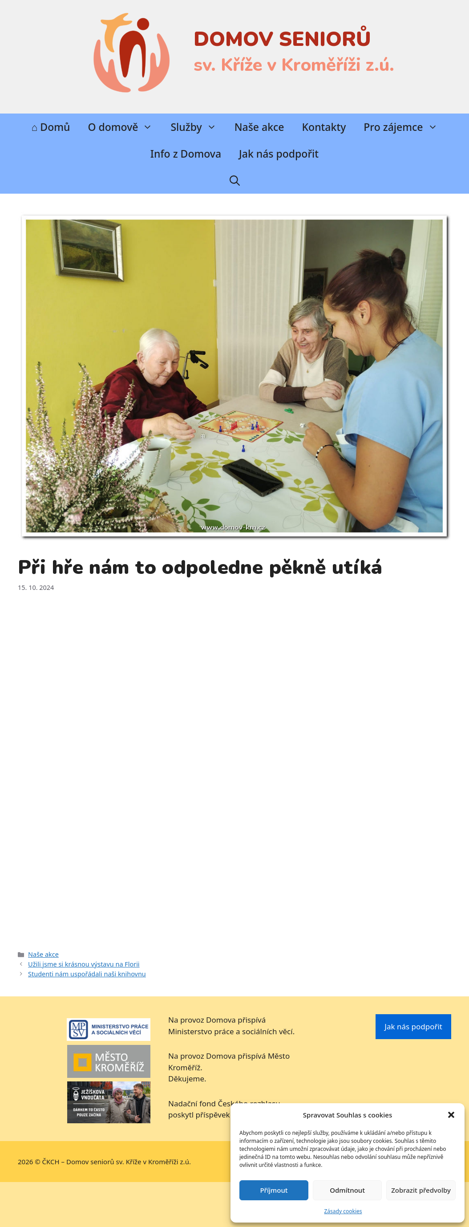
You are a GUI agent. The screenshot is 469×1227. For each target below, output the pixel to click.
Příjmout (273, 1190)
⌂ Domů (50, 127)
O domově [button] (125, 127)
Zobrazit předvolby (421, 1190)
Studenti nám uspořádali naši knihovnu (87, 974)
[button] (451, 1114)
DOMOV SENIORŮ (282, 39)
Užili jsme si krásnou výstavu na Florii (84, 964)
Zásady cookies (343, 1211)
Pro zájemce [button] (405, 127)
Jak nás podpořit (279, 153)
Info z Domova (185, 153)
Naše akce (259, 127)
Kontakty (324, 127)
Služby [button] (197, 127)
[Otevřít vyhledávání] (235, 180)
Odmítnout (347, 1190)
